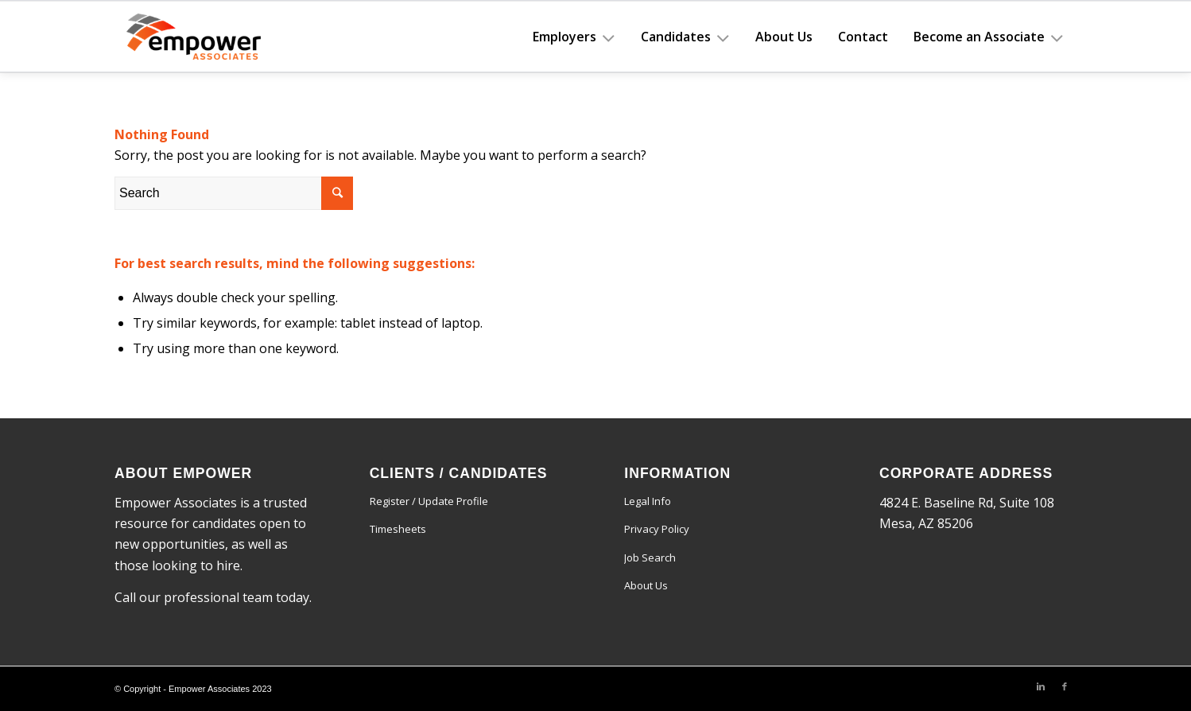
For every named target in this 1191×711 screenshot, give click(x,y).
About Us (646, 585)
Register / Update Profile (429, 501)
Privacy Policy (656, 529)
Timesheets (398, 529)
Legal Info (647, 501)
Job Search (650, 557)
